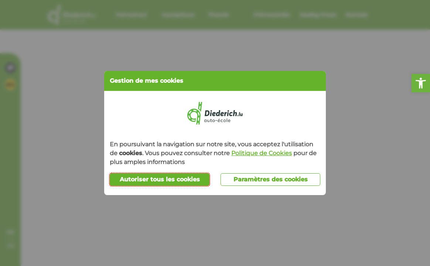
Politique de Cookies (261, 153)
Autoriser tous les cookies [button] (160, 179)
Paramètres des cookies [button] (270, 179)
